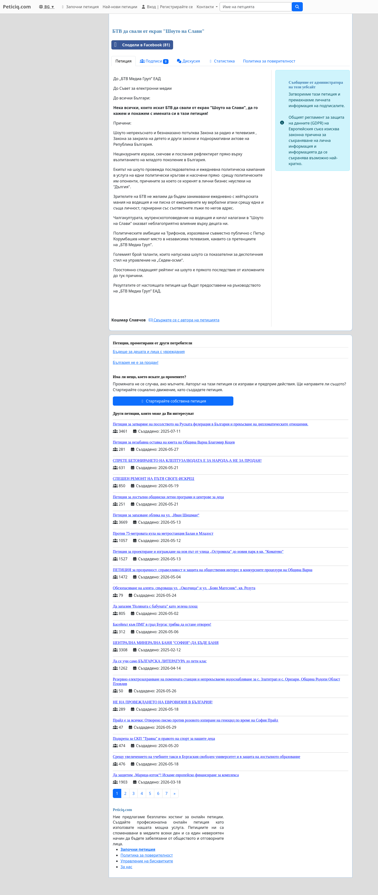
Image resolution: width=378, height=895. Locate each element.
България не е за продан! (135, 363)
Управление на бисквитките (147, 861)
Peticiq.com (17, 6)
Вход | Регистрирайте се (167, 6)
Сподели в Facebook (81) (141, 45)
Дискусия (188, 61)
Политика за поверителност (269, 61)
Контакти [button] (205, 6)
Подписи (154, 61)
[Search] (256, 6)
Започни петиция (79, 6)
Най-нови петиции (120, 6)
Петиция (123, 61)
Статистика (221, 61)
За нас (126, 866)
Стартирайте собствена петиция (173, 401)
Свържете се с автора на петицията (184, 320)
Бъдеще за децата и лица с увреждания (149, 352)
